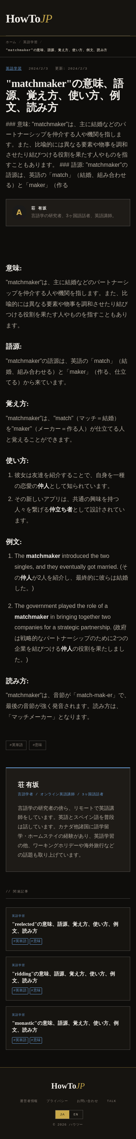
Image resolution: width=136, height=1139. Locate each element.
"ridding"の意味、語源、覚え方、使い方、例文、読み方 (63, 977)
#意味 (37, 745)
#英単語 (16, 745)
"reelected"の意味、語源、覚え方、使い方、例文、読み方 (65, 927)
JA (62, 1115)
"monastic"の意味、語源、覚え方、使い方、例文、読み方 (65, 1026)
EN (76, 1115)
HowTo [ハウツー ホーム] (29, 18)
